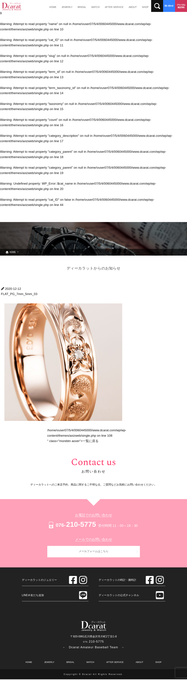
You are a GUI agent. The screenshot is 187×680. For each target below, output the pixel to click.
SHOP (138, 7)
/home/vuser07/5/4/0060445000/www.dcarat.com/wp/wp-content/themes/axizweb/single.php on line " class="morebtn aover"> (86, 435)
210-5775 (72, 524)
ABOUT (127, 7)
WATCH (92, 7)
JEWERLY (65, 7)
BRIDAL (79, 7)
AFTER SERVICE (109, 7)
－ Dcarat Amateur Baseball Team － (93, 648)
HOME (52, 7)
